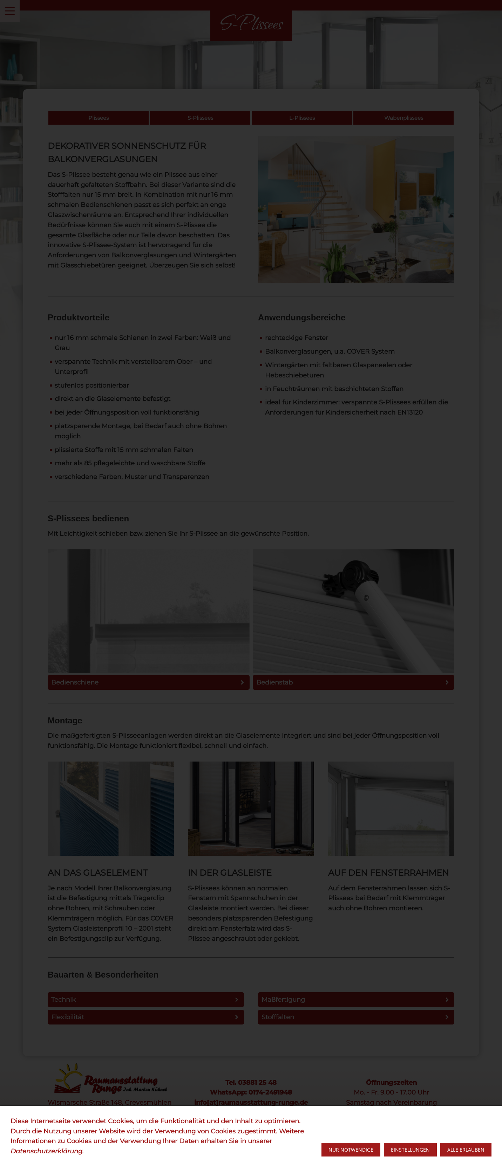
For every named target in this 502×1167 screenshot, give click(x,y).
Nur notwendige (350, 1149)
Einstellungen (410, 1149)
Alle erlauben (465, 1149)
